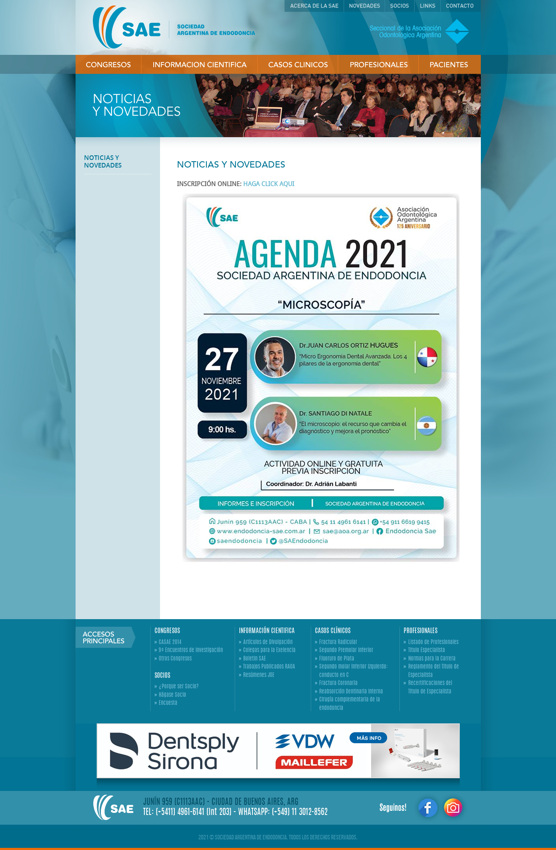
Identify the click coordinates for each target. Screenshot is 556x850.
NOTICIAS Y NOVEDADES (103, 161)
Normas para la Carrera (432, 659)
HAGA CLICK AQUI (268, 184)
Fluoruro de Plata (336, 659)
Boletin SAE (254, 659)
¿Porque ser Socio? (178, 687)
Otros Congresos (175, 659)
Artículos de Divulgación (268, 642)
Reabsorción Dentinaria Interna (351, 692)
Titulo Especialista (426, 650)
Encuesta (168, 703)
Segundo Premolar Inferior (346, 650)
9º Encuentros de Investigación (191, 650)
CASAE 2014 (170, 642)
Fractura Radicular (338, 642)
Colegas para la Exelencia (269, 650)
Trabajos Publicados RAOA (269, 667)
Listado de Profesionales (433, 642)
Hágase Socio (172, 695)
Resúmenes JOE (258, 675)
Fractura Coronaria (338, 683)
